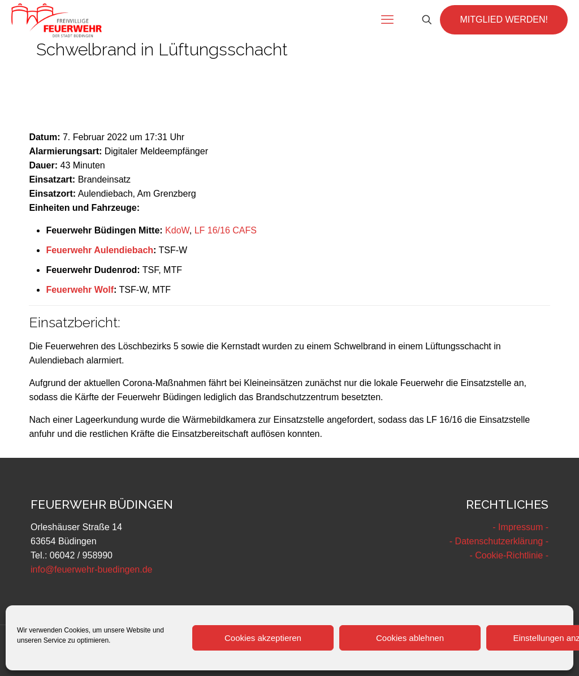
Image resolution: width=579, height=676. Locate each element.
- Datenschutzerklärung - (499, 541)
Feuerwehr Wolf (80, 289)
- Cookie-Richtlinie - (508, 555)
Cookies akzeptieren (262, 638)
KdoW (177, 230)
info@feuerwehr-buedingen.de (92, 569)
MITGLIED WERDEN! (504, 19)
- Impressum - (520, 527)
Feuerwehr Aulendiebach (99, 250)
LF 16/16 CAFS (226, 230)
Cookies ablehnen (410, 638)
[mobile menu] (387, 19)
